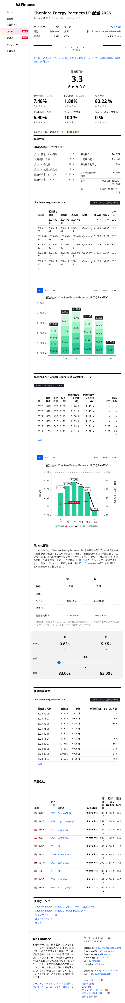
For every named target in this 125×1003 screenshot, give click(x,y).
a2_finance (94, 960)
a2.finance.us (107, 951)
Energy (117, 26)
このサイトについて (51, 983)
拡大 (40, 269)
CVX (53, 829)
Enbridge (62, 879)
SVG (95, 290)
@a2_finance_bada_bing (108, 947)
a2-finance (100, 964)
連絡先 (66, 986)
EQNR (53, 854)
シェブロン (63, 829)
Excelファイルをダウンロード (105, 202)
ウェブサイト (42, 914)
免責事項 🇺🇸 (88, 983)
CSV (113, 290)
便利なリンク (47, 61)
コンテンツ (55, 986)
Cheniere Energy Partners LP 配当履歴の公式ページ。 (63, 910)
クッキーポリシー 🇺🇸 (92, 980)
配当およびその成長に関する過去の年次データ (66, 58)
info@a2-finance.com (106, 970)
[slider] (59, 662)
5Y (40, 290)
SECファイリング (44, 918)
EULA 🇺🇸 (86, 986)
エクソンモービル (67, 821)
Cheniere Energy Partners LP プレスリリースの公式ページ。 (67, 906)
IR (56, 914)
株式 (45, 18)
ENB (53, 879)
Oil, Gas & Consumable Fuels (105, 31)
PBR (53, 887)
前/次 (95, 58)
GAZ (53, 863)
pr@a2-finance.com (101, 973)
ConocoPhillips (65, 813)
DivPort (83, 560)
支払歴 (37, 58)
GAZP (53, 838)
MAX (54, 290)
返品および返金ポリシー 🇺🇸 (96, 993)
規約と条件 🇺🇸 (89, 996)
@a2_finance (103, 957)
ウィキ (39, 922)
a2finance (105, 954)
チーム (44, 986)
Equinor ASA (64, 854)
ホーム (37, 18)
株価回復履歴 (106, 58)
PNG (104, 290)
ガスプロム (63, 838)
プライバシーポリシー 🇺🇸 (95, 989)
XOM (53, 821)
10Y (46, 290)
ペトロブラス (64, 887)
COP (53, 813)
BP (52, 846)
